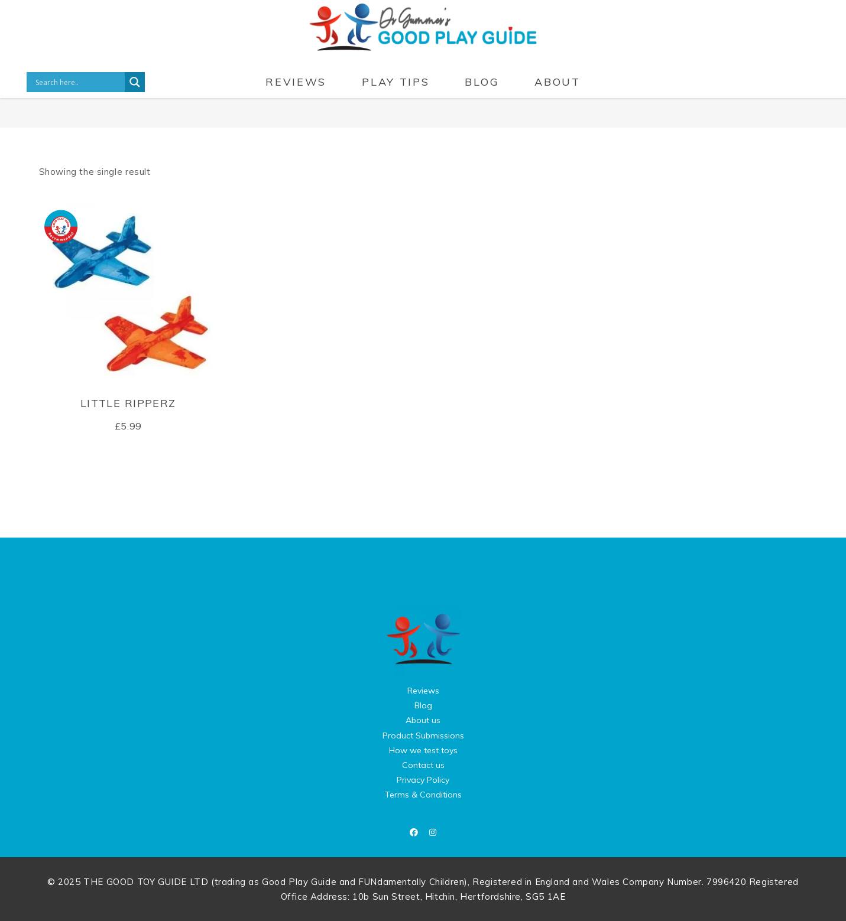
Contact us (423, 765)
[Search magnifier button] (135, 82)
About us (423, 720)
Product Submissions (423, 735)
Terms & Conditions (423, 794)
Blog (423, 705)
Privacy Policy (423, 779)
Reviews (423, 690)
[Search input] (78, 82)
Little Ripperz (128, 403)
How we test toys (423, 750)
